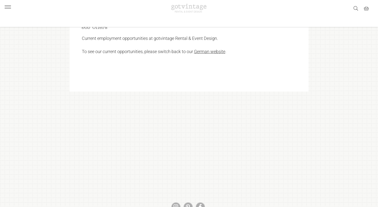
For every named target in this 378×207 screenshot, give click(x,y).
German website (209, 66)
